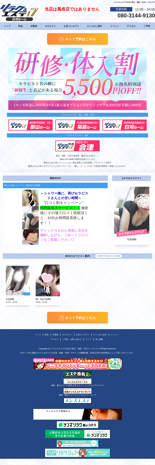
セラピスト (50, 26)
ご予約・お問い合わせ (72, 339)
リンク (88, 339)
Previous (13, 79)
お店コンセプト (71, 26)
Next (142, 79)
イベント (114, 26)
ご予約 (146, 26)
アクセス (131, 26)
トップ (7, 26)
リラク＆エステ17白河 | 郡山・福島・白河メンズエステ (75, 349)
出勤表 (33, 26)
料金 (20, 26)
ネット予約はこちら (77, 39)
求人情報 (99, 339)
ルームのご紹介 (94, 26)
